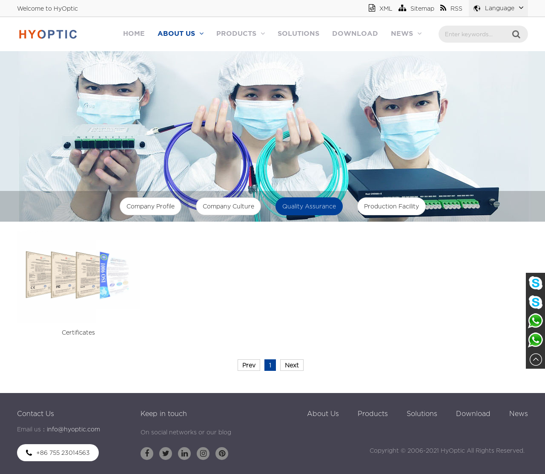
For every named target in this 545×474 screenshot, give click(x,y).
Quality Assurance (309, 206)
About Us (181, 33)
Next (292, 365)
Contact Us (35, 413)
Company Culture (228, 206)
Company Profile (150, 206)
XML (381, 8)
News (406, 33)
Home (134, 34)
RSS (451, 8)
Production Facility (391, 206)
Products (240, 33)
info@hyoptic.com (73, 429)
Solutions (298, 34)
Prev (248, 365)
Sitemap (416, 8)
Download (355, 34)
